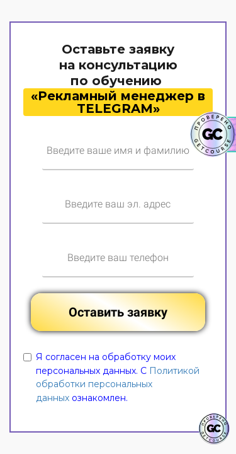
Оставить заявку (118, 312)
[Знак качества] (214, 429)
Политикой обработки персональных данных (117, 384)
